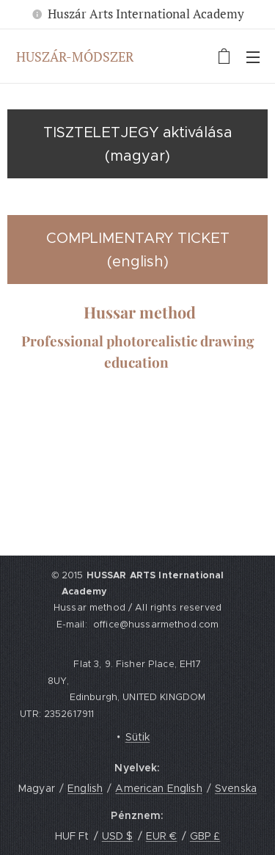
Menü (253, 57)
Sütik (137, 736)
